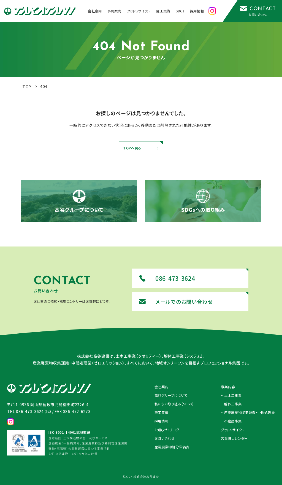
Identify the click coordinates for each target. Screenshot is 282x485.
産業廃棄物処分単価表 (171, 446)
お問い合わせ (164, 438)
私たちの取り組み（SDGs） (174, 403)
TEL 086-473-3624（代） (29, 411)
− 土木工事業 (231, 395)
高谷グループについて (171, 395)
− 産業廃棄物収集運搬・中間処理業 (248, 412)
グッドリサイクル (233, 429)
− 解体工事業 (231, 403)
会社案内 (161, 386)
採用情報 (161, 421)
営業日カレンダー (234, 438)
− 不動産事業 (231, 421)
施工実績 (161, 412)
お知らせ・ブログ (166, 429)
